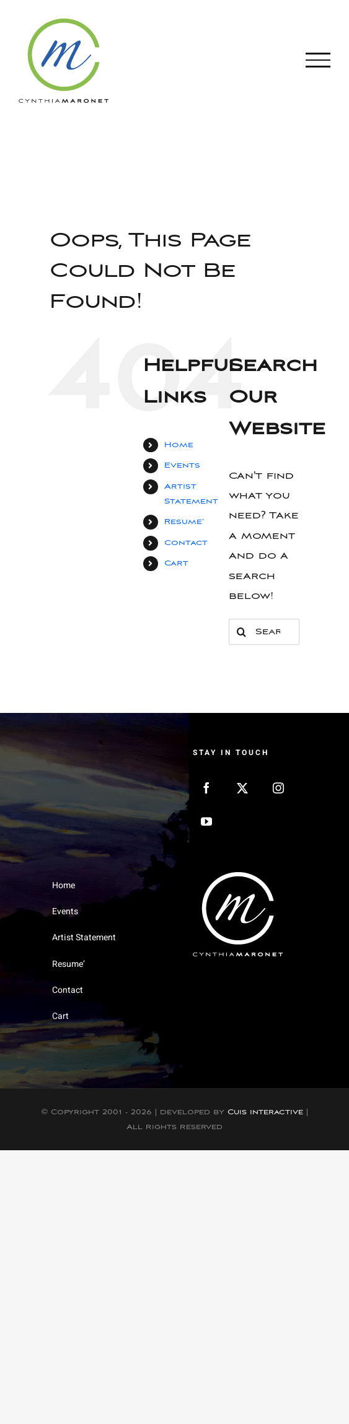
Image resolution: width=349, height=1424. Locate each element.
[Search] (242, 632)
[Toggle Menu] (318, 60)
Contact (186, 543)
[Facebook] (206, 788)
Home (178, 445)
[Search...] (264, 632)
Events (182, 465)
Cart (176, 563)
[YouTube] (206, 821)
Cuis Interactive (265, 1112)
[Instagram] (278, 788)
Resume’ (184, 521)
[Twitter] (242, 788)
